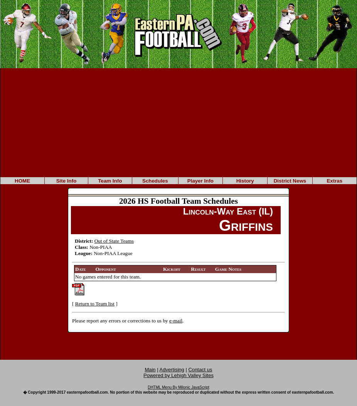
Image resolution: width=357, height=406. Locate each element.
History (245, 181)
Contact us (200, 369)
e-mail (175, 321)
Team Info (110, 181)
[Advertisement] (178, 122)
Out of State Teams (114, 241)
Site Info (66, 181)
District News (290, 181)
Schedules (155, 181)
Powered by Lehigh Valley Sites (178, 375)
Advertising (172, 369)
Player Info (200, 181)
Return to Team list (95, 304)
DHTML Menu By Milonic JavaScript (178, 387)
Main (150, 369)
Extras (334, 181)
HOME (22, 181)
